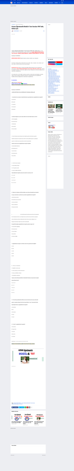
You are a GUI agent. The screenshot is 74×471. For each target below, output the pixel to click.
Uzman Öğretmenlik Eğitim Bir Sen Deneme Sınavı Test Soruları (28, 422)
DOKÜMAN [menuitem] (41, 2)
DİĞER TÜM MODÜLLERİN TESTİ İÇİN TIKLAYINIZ (23, 84)
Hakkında (14, 0)
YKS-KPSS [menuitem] (36, 2)
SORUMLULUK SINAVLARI (52, 89)
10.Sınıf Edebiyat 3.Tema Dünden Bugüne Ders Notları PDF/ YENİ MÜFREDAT (51, 111)
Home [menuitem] (15, 2)
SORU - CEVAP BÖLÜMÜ (52, 90)
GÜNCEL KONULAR (51, 92)
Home (11, 0)
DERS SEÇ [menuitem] (18, 2)
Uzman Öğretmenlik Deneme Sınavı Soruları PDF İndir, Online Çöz (39, 422)
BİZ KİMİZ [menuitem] (56, 2)
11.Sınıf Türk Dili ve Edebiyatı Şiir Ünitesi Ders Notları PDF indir (59, 110)
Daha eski (43, 455)
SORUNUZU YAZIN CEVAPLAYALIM (53, 91)
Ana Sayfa (13, 24)
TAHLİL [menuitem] (46, 2)
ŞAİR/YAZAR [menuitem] (51, 2)
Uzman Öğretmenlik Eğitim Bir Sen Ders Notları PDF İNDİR (17, 422)
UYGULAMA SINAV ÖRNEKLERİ (53, 88)
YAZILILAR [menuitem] (30, 2)
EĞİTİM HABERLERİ (51, 93)
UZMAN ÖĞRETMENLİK (19, 24)
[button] (60, 2)
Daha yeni (12, 455)
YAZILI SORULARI (51, 87)
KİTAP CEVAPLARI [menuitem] (24, 2)
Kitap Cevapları (19, 0)
